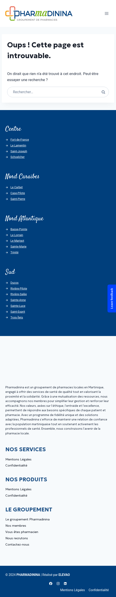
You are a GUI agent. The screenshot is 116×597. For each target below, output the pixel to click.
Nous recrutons (16, 538)
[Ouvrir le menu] (106, 13)
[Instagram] (58, 583)
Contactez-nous (17, 544)
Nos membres (15, 526)
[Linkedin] (65, 583)
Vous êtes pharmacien (21, 532)
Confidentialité (16, 465)
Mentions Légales (18, 459)
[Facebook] (51, 583)
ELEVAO (64, 575)
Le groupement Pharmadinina (27, 519)
